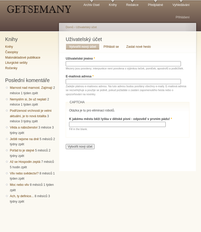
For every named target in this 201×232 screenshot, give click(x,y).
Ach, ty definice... (22, 196)
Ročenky (11, 68)
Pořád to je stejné (22, 150)
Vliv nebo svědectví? (24, 173)
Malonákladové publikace (22, 57)
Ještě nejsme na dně (24, 139)
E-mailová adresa (80, 76)
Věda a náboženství (23, 127)
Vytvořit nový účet (84, 47)
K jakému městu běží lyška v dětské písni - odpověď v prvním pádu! (120, 119)
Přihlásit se (111, 47)
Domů (69, 27)
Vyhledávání (180, 5)
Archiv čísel (91, 5)
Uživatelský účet (86, 27)
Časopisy (11, 52)
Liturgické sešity (16, 63)
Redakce (132, 5)
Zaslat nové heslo (138, 47)
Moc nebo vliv (19, 185)
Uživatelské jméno (80, 58)
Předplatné (155, 5)
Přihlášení (183, 17)
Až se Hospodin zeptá (25, 162)
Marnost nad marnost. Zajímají (31, 88)
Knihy (113, 5)
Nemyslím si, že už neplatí (28, 99)
